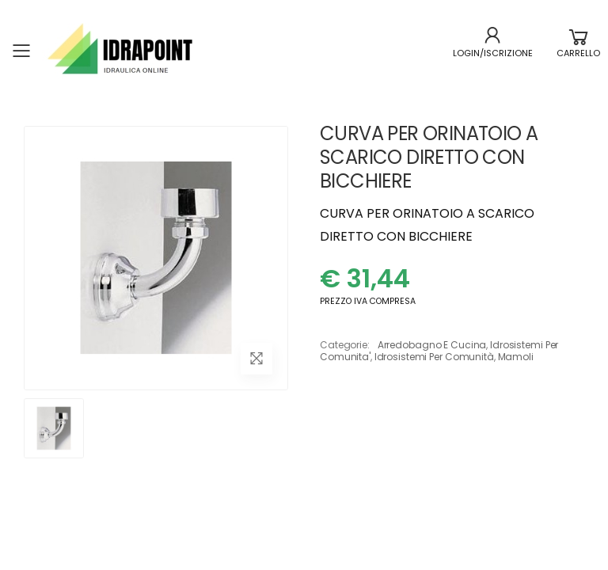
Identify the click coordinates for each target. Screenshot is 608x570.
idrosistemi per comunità (434, 356)
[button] (578, 51)
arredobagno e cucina (432, 345)
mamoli (516, 356)
